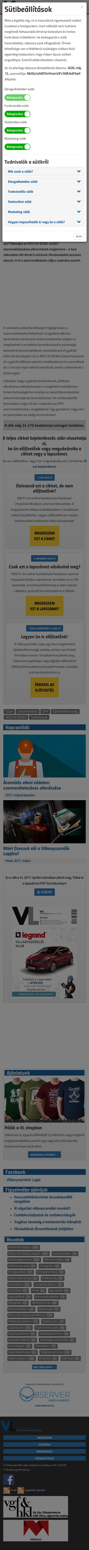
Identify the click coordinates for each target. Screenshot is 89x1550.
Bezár (79, 236)
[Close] (82, 7)
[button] (20, 171)
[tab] (44, 171)
